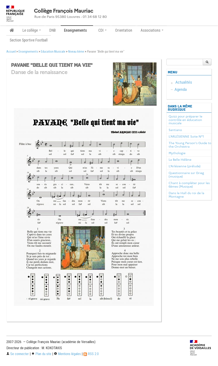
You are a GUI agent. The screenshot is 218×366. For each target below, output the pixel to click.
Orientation (123, 30)
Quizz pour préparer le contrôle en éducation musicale (185, 119)
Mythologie (177, 153)
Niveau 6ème (76, 52)
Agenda (181, 89)
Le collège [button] (31, 30)
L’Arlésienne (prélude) (185, 166)
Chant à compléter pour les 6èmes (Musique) (189, 184)
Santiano (175, 130)
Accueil (11, 52)
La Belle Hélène (180, 160)
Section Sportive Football (29, 40)
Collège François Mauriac (63, 11)
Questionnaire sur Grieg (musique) (186, 174)
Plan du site (41, 354)
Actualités (183, 82)
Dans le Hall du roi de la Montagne (186, 195)
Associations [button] (152, 30)
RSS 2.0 (91, 354)
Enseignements (28, 52)
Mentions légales (67, 354)
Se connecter (17, 354)
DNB (52, 30)
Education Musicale (53, 52)
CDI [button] (102, 30)
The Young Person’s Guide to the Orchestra (190, 144)
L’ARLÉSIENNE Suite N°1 (186, 136)
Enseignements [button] (77, 30)
